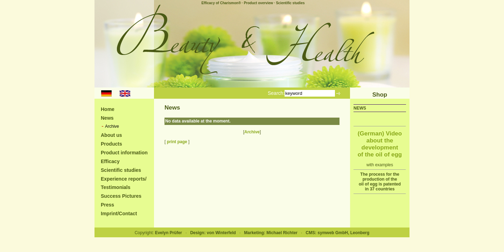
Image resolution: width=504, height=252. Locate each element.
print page (177, 141)
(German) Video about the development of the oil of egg (380, 144)
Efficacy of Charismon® (221, 3)
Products (111, 144)
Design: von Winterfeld (213, 232)
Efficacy (110, 161)
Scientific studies (290, 3)
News (107, 118)
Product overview (258, 3)
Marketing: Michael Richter (271, 232)
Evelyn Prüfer (168, 232)
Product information (124, 152)
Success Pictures (121, 196)
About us (111, 135)
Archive (112, 126)
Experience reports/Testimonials (124, 183)
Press (107, 205)
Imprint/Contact (119, 213)
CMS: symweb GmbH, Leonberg (337, 232)
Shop (379, 94)
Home (107, 109)
